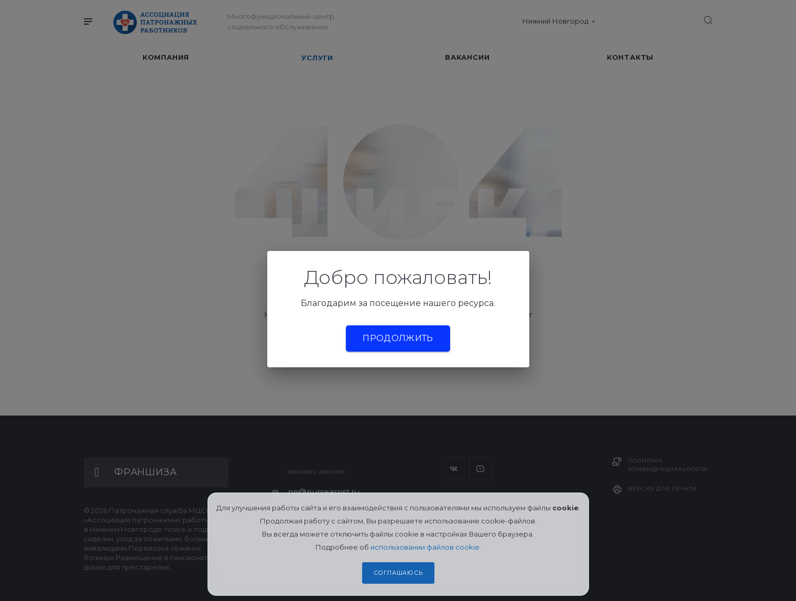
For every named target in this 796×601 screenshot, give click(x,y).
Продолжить (398, 338)
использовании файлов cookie (424, 547)
